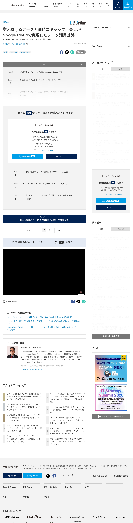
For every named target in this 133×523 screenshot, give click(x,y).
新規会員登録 (27, 156)
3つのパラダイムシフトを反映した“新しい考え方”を (46, 184)
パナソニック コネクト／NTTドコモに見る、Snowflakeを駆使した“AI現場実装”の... (41, 317)
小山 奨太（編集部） (18, 44)
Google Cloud (25, 52)
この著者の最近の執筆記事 (31, 369)
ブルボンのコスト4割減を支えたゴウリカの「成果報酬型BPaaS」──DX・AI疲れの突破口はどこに (67, 409)
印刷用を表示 (10, 301)
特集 (93, 5)
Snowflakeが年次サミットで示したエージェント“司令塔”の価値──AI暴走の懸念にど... (42, 327)
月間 (120, 69)
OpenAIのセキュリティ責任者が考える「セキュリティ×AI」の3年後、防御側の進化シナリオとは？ (24, 407)
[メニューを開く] (4, 5)
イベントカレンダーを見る (110, 416)
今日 (101, 69)
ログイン (60, 156)
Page (10, 72)
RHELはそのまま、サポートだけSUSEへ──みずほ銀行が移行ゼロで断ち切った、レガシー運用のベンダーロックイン (68, 431)
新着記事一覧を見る (111, 336)
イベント (85, 5)
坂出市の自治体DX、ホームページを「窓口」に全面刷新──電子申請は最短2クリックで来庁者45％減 (24, 417)
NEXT (60, 230)
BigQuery (14, 52)
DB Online (27, 487)
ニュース (121, 229)
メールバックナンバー (44, 150)
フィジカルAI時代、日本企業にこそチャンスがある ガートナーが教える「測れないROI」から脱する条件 (67, 420)
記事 (77, 5)
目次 (62, 64)
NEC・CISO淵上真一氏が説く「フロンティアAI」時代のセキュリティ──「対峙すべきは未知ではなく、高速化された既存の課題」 (112, 124)
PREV (28, 230)
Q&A (29, 199)
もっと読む (11, 330)
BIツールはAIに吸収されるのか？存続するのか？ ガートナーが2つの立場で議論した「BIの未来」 (67, 441)
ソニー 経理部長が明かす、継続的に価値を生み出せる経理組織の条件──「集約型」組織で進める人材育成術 (24, 396)
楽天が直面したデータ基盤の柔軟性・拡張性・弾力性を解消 (50, 195)
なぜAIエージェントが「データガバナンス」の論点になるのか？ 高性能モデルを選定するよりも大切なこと (24, 439)
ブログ (46, 497)
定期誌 (100, 5)
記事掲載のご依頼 (100, 476)
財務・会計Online (51, 487)
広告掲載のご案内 (121, 476)
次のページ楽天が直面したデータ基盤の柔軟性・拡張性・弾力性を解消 (44, 218)
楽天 (5, 52)
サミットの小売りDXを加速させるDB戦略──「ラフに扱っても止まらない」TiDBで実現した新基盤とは (24, 428)
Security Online (9, 487)
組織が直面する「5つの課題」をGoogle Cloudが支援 (41, 72)
